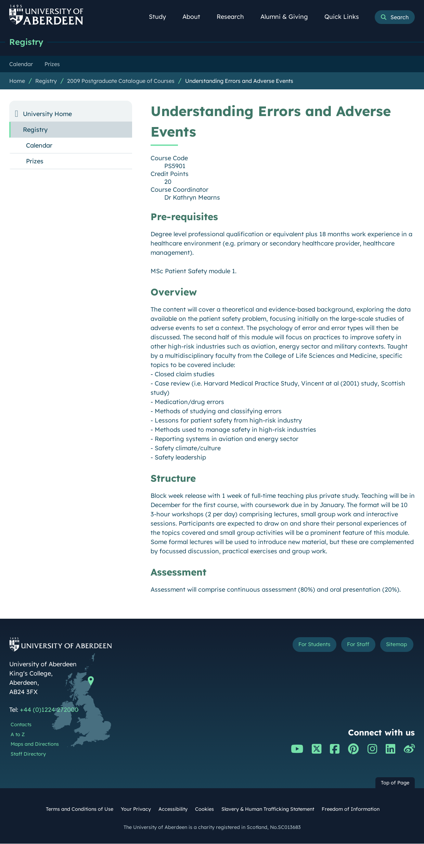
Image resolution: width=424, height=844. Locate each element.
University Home (47, 114)
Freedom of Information (351, 809)
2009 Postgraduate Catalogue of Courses (121, 81)
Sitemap (394, 646)
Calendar (39, 146)
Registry (27, 42)
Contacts (21, 725)
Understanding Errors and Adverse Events (239, 81)
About (195, 17)
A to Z (18, 735)
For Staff (350, 646)
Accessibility (173, 809)
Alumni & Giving (288, 17)
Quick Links (345, 17)
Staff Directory (28, 754)
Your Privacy (136, 809)
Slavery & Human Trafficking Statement (267, 809)
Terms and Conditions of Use (79, 809)
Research (234, 17)
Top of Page (395, 783)
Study (161, 17)
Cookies (204, 809)
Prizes (34, 161)
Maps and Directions (35, 744)
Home (17, 81)
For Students (300, 646)
